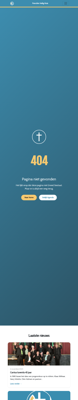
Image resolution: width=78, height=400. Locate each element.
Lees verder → (16, 384)
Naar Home (28, 197)
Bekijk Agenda (48, 197)
